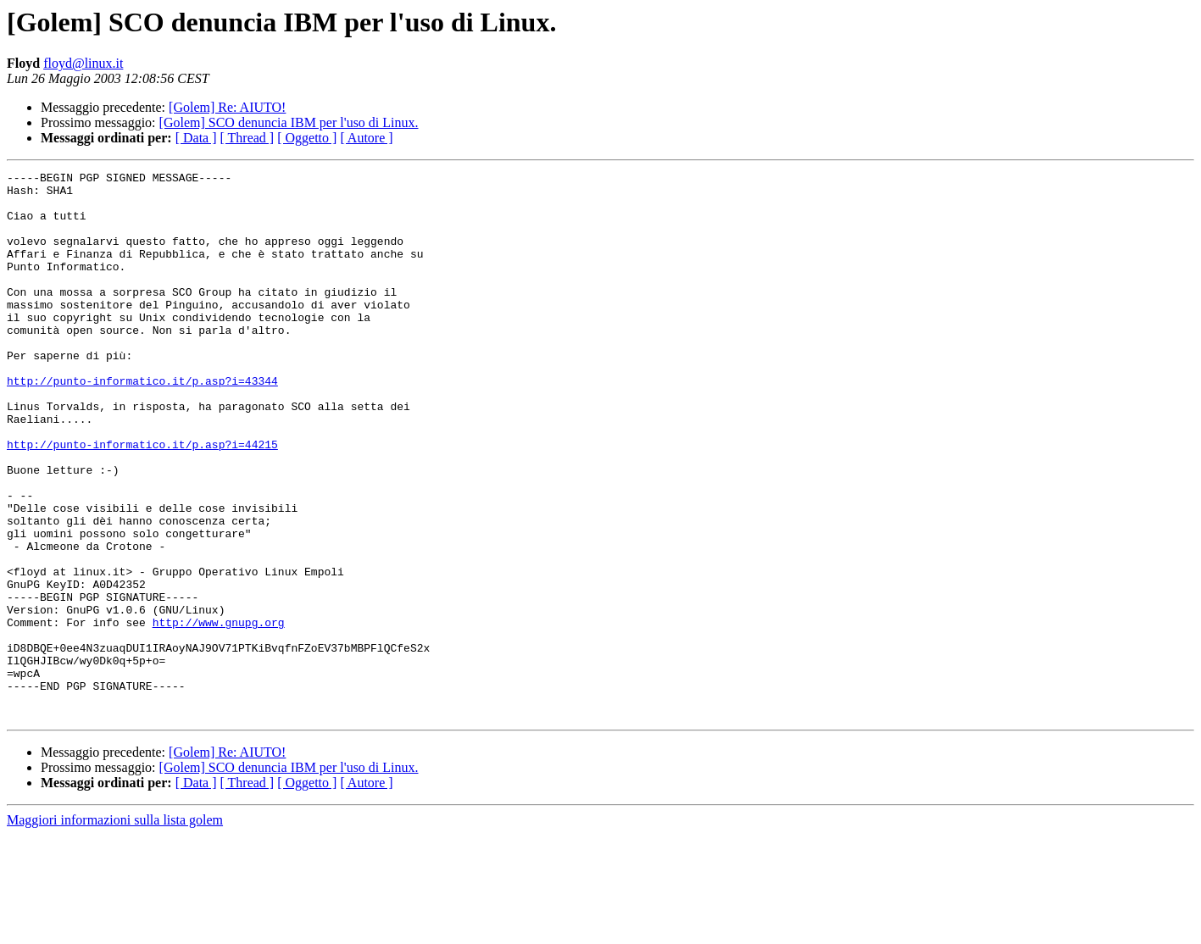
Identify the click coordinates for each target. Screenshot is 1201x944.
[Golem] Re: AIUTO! (227, 107)
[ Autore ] (366, 137)
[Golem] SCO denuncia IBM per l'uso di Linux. (289, 122)
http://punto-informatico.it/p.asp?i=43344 (142, 423)
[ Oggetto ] (306, 137)
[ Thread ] (247, 137)
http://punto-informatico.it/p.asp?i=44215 (142, 500)
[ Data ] (196, 137)
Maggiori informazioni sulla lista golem (115, 929)
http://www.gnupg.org (219, 713)
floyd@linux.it (83, 63)
